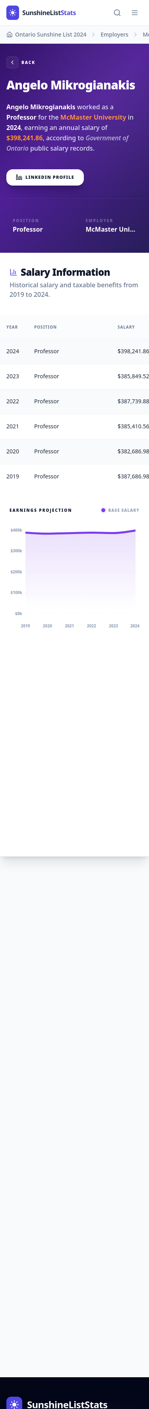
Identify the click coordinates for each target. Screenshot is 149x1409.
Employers (114, 34)
